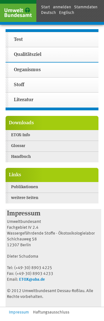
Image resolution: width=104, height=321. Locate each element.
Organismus (27, 70)
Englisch (66, 13)
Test (18, 39)
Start (45, 7)
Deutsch (48, 13)
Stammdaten (85, 7)
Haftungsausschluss (51, 312)
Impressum (19, 312)
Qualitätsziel (27, 54)
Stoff (19, 85)
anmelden (62, 7)
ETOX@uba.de (32, 280)
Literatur (23, 100)
